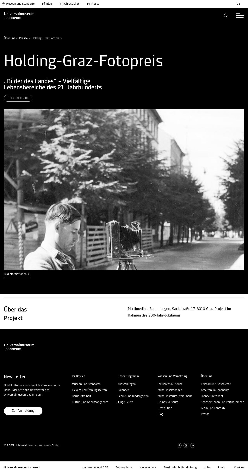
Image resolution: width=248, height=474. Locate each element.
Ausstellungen (127, 384)
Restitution (165, 408)
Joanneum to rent (212, 396)
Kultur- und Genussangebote (90, 402)
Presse (93, 3)
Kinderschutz (148, 467)
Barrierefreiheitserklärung (180, 467)
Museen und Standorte (18, 3)
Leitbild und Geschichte (216, 384)
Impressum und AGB (95, 467)
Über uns (9, 38)
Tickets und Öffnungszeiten (89, 390)
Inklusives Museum (170, 384)
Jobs (207, 467)
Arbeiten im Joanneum (215, 390)
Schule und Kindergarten (133, 396)
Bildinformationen (17, 274)
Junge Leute (125, 402)
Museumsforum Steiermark (175, 396)
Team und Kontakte (213, 408)
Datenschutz (124, 467)
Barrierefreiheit (81, 396)
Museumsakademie (170, 390)
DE (238, 3)
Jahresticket (69, 3)
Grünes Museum (168, 402)
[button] (226, 15)
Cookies (239, 467)
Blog (47, 3)
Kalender (123, 390)
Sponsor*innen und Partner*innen (222, 402)
